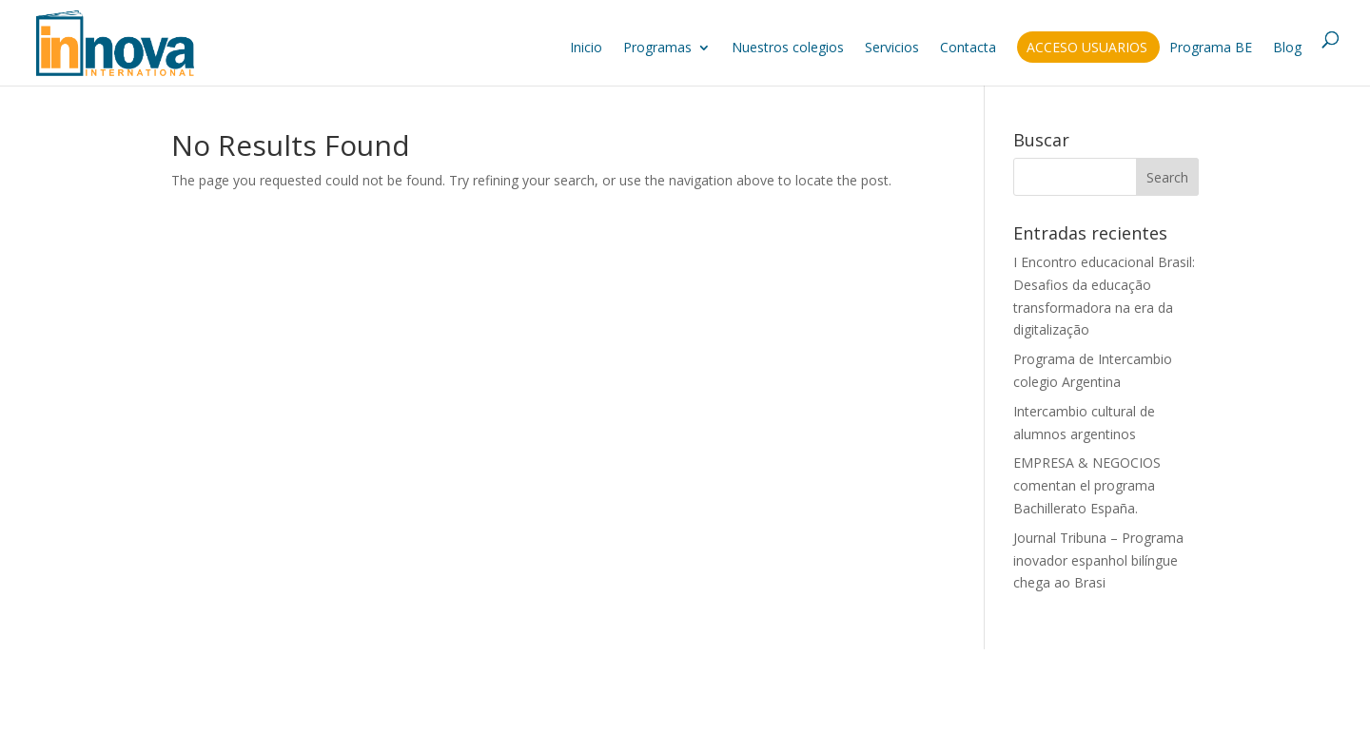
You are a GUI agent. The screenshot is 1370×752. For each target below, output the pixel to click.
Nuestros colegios (788, 48)
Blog (1287, 48)
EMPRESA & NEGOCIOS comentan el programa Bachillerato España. (1087, 485)
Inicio (586, 48)
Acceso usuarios (1087, 48)
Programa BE (1210, 48)
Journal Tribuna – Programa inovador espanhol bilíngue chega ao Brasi (1098, 560)
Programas (657, 48)
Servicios (892, 48)
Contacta (968, 48)
